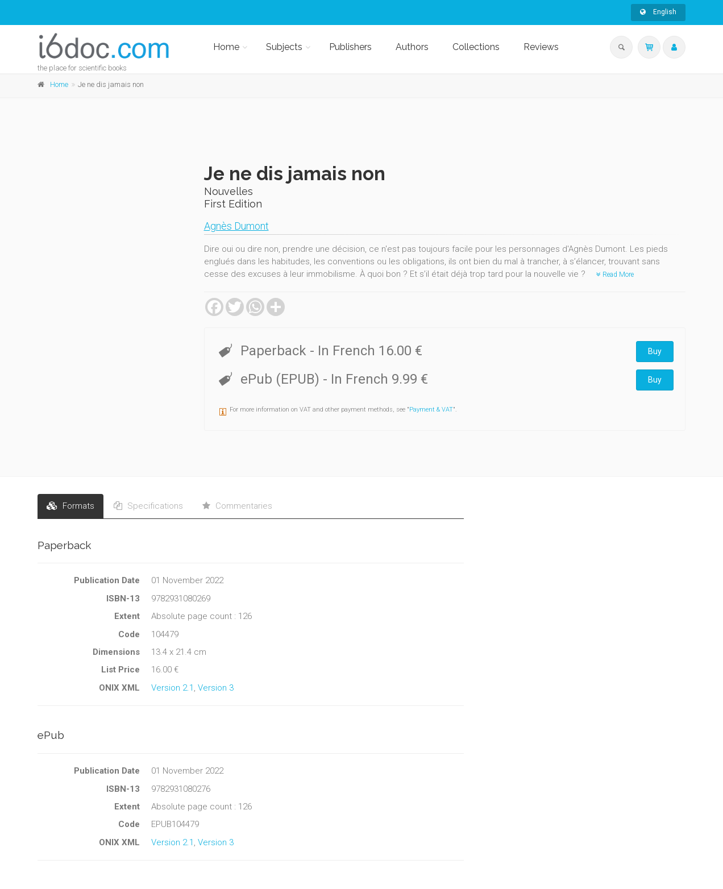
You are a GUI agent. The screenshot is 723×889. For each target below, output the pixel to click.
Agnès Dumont (236, 226)
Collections (476, 46)
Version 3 (216, 688)
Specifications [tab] (148, 506)
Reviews (541, 46)
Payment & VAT (431, 409)
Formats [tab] (70, 506)
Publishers (350, 46)
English (658, 12)
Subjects (284, 46)
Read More (615, 275)
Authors (412, 46)
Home (226, 46)
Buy (655, 351)
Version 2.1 (172, 688)
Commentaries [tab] (237, 506)
